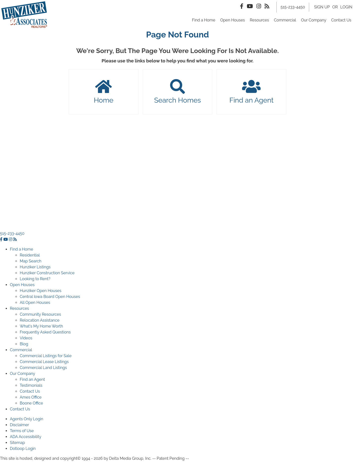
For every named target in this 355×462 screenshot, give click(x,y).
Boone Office (31, 403)
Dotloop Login (23, 449)
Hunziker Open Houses (40, 291)
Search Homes (177, 92)
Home (103, 92)
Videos (26, 338)
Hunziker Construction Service (47, 273)
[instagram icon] (11, 240)
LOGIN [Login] (346, 7)
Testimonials (31, 386)
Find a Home (203, 20)
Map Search (30, 261)
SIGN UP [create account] (322, 7)
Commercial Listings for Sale (45, 356)
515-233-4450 (12, 234)
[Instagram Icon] (258, 6)
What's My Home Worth (41, 326)
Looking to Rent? (35, 279)
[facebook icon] (1, 240)
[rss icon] (15, 240)
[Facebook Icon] (241, 6)
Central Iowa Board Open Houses (50, 297)
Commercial (285, 20)
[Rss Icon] (267, 6)
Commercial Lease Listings (44, 362)
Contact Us (341, 20)
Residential (30, 255)
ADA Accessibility (25, 437)
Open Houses (232, 20)
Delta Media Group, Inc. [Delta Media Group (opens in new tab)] (130, 459)
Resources (259, 20)
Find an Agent (251, 92)
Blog (24, 344)
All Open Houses (35, 303)
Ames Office (31, 397)
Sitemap (17, 443)
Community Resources (40, 315)
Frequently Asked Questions (45, 332)
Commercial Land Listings (43, 368)
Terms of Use (22, 431)
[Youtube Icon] (250, 6)
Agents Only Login (26, 419)
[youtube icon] (6, 240)
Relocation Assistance (39, 320)
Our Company (313, 20)
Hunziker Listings (35, 267)
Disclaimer (19, 425)
